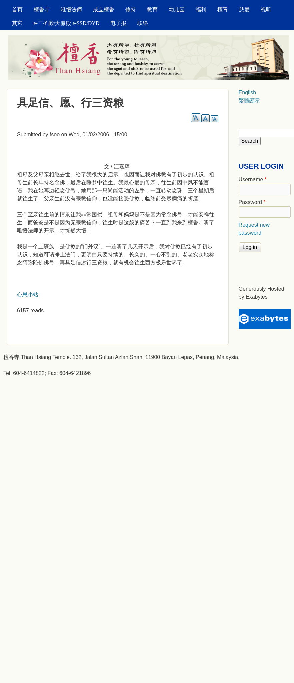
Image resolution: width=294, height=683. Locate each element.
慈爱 (244, 9)
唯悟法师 (71, 9)
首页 (17, 9)
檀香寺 (42, 9)
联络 (142, 23)
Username (253, 179)
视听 (266, 9)
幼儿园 (177, 9)
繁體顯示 (249, 100)
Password (252, 202)
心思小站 (27, 294)
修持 (130, 9)
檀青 (222, 9)
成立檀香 (103, 9)
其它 (17, 23)
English (247, 92)
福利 (201, 9)
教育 (152, 9)
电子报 (118, 23)
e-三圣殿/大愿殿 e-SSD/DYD (67, 23)
